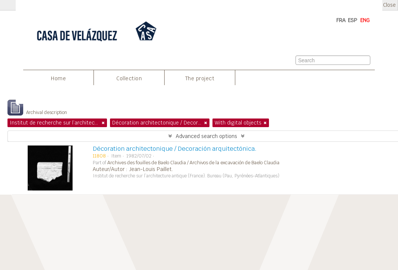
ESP (352, 20)
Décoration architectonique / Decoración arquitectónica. (175, 149)
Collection (129, 78)
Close (389, 5)
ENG (365, 20)
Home (58, 78)
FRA (341, 20)
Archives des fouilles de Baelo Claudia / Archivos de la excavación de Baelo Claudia (193, 163)
